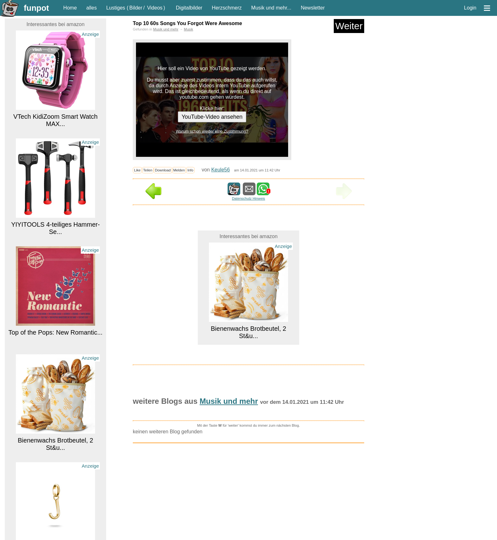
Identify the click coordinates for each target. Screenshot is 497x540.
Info (190, 170)
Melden (179, 170)
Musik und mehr (165, 29)
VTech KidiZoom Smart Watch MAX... (55, 120)
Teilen (147, 170)
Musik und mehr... (271, 7)
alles (91, 7)
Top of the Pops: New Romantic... (56, 332)
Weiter (349, 26)
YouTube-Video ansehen (212, 117)
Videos (155, 7)
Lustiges (115, 7)
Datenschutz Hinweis (248, 198)
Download (163, 170)
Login (470, 7)
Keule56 (220, 169)
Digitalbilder (189, 7)
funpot (36, 7)
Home (70, 7)
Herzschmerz (227, 7)
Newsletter (313, 7)
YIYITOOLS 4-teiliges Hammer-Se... (55, 228)
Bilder (135, 7)
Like (137, 170)
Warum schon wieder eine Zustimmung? (212, 131)
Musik (188, 29)
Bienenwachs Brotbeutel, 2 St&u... (55, 444)
